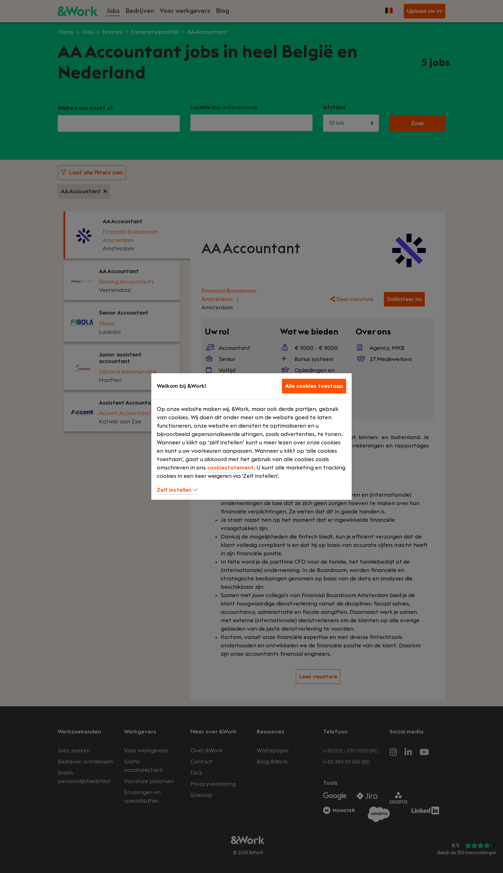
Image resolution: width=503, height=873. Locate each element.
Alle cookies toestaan (314, 386)
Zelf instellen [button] (177, 490)
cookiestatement (230, 468)
